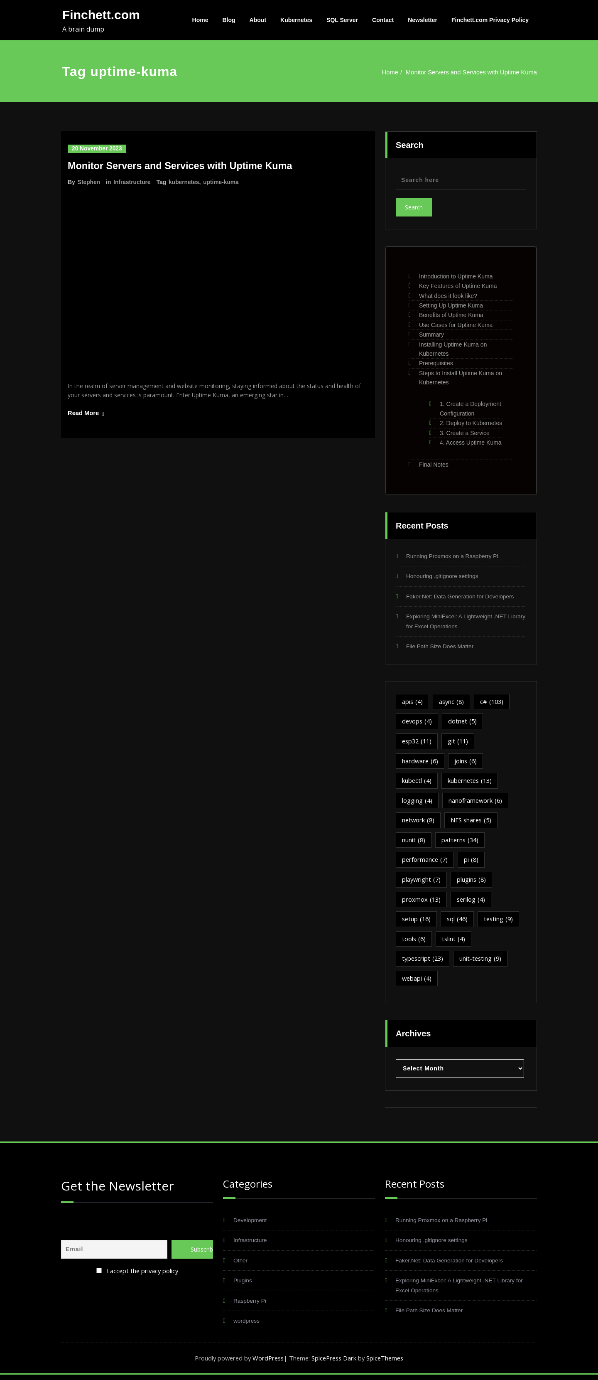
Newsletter (422, 20)
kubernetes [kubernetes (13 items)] (471, 783)
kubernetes (185, 182)
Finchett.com (101, 15)
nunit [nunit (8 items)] (414, 843)
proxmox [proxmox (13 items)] (421, 903)
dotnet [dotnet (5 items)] (464, 723)
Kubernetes (296, 20)
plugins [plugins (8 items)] (473, 883)
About (258, 20)
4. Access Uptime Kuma (471, 442)
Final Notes (433, 464)
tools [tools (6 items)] (414, 942)
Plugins (243, 1285)
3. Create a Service (465, 433)
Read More (84, 414)
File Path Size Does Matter (443, 647)
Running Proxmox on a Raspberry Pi (456, 556)
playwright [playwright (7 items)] (422, 883)
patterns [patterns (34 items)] (461, 843)
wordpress (247, 1325)
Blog (229, 20)
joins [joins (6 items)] (467, 763)
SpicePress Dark (335, 1363)
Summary (431, 334)
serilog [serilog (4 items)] (472, 903)
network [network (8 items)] (419, 823)
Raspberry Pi (251, 1305)
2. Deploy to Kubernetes (471, 423)
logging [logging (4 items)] (417, 803)
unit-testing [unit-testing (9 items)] (483, 962)
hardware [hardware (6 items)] (420, 763)
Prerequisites (436, 363)
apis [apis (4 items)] (413, 703)
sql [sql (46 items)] (459, 922)
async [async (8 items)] (453, 703)
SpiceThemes (388, 1363)
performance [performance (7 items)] (425, 863)
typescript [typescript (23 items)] (423, 962)
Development (251, 1223)
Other (241, 1264)
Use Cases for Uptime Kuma (456, 325)
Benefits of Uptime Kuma (451, 315)
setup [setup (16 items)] (417, 922)
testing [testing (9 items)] (502, 922)
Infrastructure (133, 182)
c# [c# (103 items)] (494, 703)
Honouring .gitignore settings (445, 576)
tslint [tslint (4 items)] (455, 942)
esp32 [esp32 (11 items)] (418, 743)
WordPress (266, 1363)
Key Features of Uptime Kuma (458, 286)
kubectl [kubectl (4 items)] (417, 783)
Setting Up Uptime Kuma (451, 305)
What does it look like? (448, 296)
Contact (383, 20)
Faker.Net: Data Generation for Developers (465, 596)
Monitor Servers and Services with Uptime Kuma (470, 72)
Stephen (89, 182)
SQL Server (342, 20)
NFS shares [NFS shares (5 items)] (473, 823)
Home (200, 20)
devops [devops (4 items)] (418, 723)
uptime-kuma (223, 182)
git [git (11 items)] (460, 743)
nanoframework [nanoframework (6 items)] (476, 803)
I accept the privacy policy (142, 1274)
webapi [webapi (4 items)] (417, 982)
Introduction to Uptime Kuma (456, 276)
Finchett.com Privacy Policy (490, 20)
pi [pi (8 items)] (472, 863)
